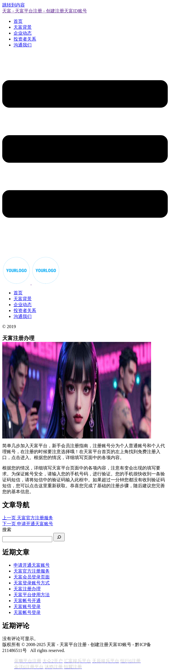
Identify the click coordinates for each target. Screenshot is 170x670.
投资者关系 (25, 39)
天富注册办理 (27, 588)
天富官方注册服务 (32, 571)
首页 (18, 21)
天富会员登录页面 (32, 577)
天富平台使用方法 (32, 594)
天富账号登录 (27, 606)
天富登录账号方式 (32, 582)
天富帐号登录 (27, 612)
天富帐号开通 (27, 600)
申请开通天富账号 (32, 565)
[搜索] (59, 537)
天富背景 (23, 27)
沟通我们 (23, 45)
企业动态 (23, 33)
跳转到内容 (13, 5)
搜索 (6, 529)
